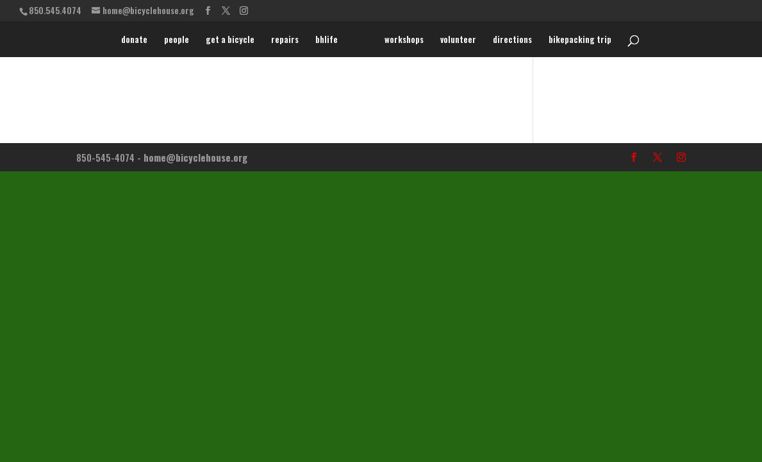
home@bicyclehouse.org (195, 157)
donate (134, 40)
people (176, 40)
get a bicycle (230, 40)
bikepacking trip (580, 40)
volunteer (458, 40)
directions (512, 40)
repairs (285, 40)
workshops (404, 40)
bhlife (326, 40)
